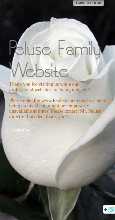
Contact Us (20, 129)
